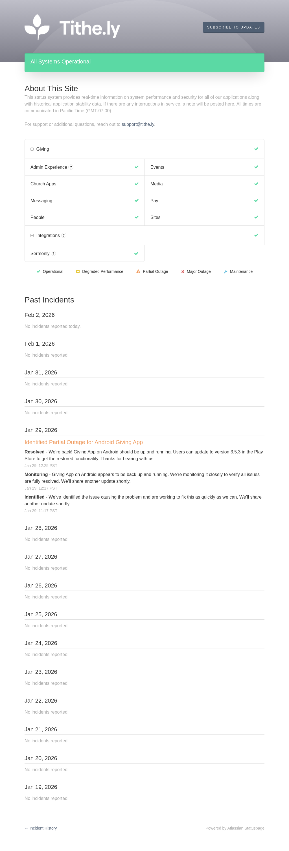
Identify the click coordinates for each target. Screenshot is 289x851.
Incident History (41, 828)
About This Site (51, 88)
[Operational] (256, 149)
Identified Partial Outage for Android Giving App (84, 442)
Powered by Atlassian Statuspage (234, 828)
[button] (233, 27)
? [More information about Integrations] (64, 236)
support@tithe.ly (138, 124)
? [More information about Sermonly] (53, 254)
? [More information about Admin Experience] (71, 167)
